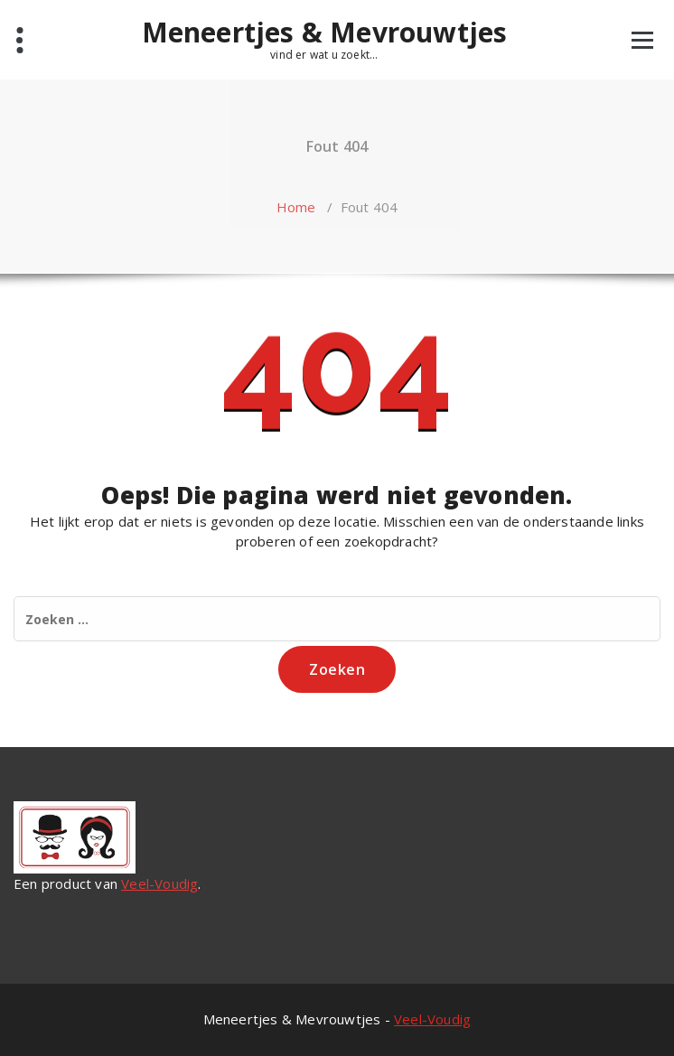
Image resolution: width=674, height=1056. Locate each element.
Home (296, 207)
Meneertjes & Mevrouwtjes (325, 32)
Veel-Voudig (159, 883)
